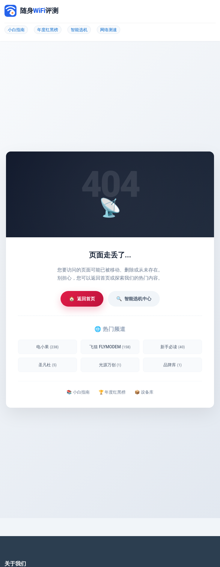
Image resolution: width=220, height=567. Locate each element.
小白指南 (16, 29)
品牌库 (172, 364)
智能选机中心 (133, 298)
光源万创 (110, 364)
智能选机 (79, 29)
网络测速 (108, 29)
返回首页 (82, 298)
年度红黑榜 (47, 29)
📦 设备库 (144, 392)
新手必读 (172, 346)
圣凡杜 (47, 364)
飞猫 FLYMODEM (109, 346)
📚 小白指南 (78, 392)
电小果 (47, 346)
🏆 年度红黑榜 (112, 392)
